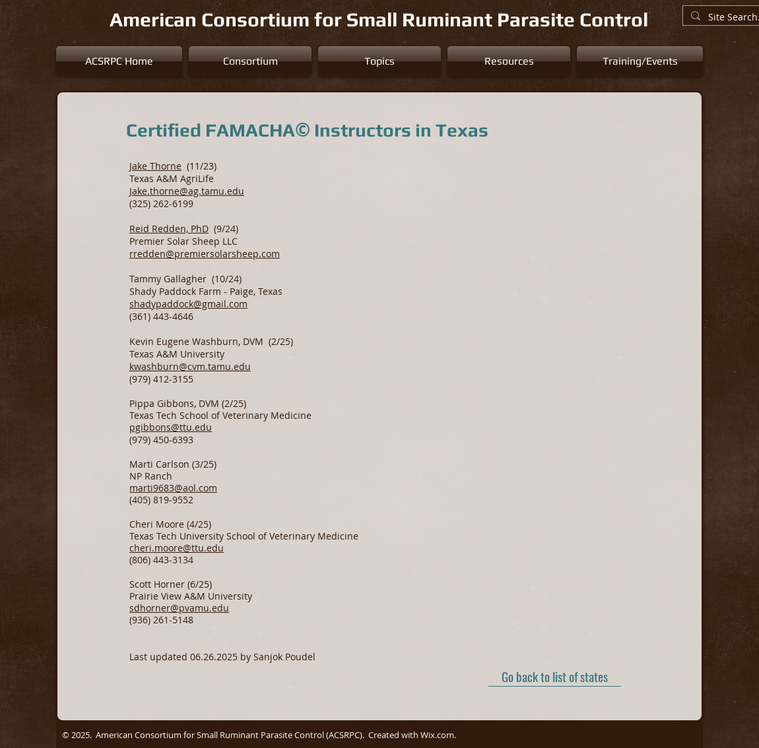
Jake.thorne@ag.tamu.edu (186, 191)
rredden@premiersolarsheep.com (204, 253)
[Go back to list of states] (554, 677)
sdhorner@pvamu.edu (179, 608)
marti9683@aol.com (173, 488)
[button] (250, 61)
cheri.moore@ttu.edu (176, 548)
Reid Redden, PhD (169, 228)
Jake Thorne (155, 166)
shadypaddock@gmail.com (188, 303)
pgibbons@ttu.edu (170, 427)
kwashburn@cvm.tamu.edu (190, 366)
